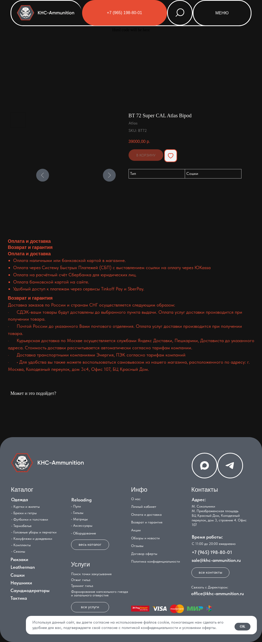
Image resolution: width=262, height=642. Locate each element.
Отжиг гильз (80, 580)
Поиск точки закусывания (91, 574)
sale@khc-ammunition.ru (216, 560)
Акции (136, 530)
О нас (136, 499)
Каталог (22, 489)
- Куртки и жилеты (25, 506)
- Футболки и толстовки (29, 519)
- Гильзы (77, 513)
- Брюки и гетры (24, 513)
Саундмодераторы (30, 590)
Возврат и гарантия (146, 522)
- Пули (76, 506)
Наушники (21, 582)
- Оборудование (83, 533)
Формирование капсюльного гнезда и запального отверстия (99, 593)
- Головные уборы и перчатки (33, 532)
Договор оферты (144, 554)
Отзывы (137, 546)
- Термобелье (21, 526)
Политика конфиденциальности (155, 561)
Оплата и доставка (146, 514)
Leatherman (23, 567)
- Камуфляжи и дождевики (31, 538)
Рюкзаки (19, 559)
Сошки (18, 575)
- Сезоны (18, 551)
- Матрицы (79, 519)
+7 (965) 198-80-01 (212, 552)
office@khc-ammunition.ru (217, 593)
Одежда (19, 499)
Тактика (19, 598)
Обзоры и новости (145, 538)
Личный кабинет (143, 506)
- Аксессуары (81, 525)
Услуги (80, 564)
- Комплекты (21, 545)
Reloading (81, 499)
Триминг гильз (82, 586)
